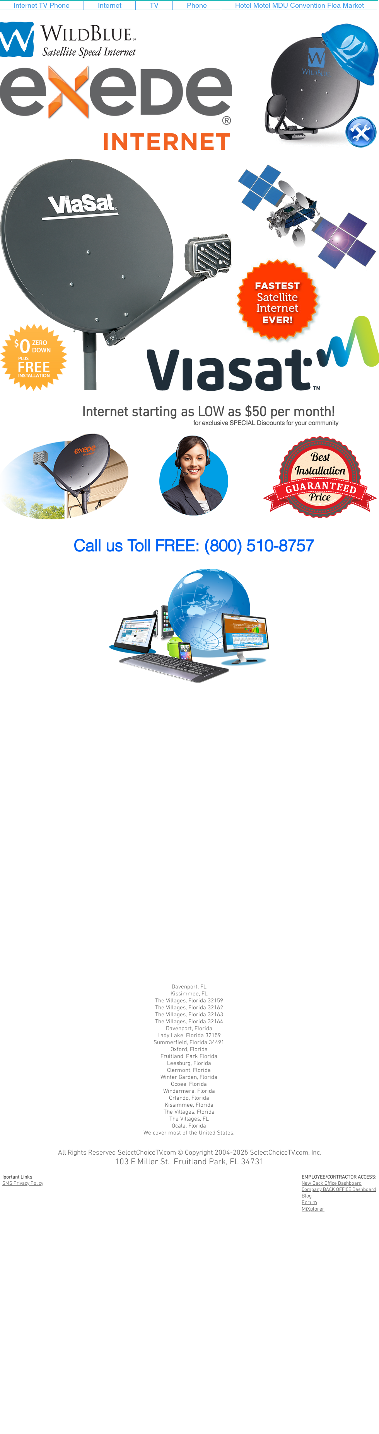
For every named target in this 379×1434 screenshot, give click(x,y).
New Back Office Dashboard (332, 1184)
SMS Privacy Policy (22, 1184)
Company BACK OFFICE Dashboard (339, 1190)
